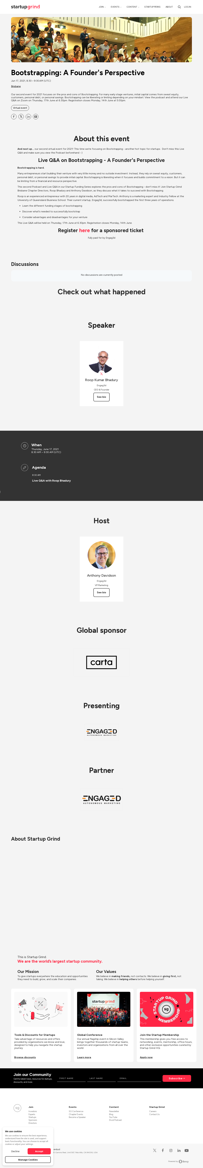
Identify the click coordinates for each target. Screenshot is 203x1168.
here (84, 230)
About (169, 7)
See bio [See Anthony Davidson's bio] (101, 592)
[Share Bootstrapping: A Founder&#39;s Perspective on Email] (35, 116)
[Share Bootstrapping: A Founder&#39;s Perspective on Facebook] (13, 116)
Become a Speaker (77, 1117)
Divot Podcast (115, 1120)
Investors (33, 1111)
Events (115, 7)
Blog (111, 1114)
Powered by (178, 1161)
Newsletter (114, 1111)
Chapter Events (76, 1114)
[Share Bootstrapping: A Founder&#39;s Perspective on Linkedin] (28, 116)
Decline (15, 1151)
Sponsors (33, 1120)
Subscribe (175, 1078)
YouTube (113, 1117)
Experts (32, 1114)
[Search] (179, 7)
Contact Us (154, 1114)
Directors (33, 1123)
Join (101, 7)
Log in (187, 7)
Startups (32, 1117)
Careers (152, 1111)
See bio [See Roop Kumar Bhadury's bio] (101, 396)
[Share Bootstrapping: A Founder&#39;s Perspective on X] (21, 116)
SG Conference (76, 1111)
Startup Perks (152, 7)
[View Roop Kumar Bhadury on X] (101, 373)
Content (132, 7)
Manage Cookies (28, 1159)
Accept (39, 1151)
